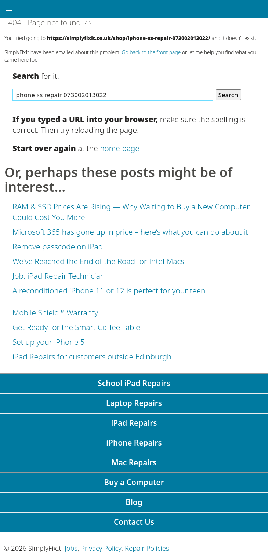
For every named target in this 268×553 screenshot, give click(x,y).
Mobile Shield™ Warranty (55, 312)
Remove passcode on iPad (57, 246)
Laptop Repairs (134, 403)
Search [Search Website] (228, 95)
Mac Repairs (133, 462)
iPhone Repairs (134, 442)
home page (120, 148)
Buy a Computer (134, 482)
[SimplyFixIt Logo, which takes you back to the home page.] (144, 9)
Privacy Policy (101, 548)
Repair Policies (147, 548)
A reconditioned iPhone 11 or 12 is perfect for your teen (108, 290)
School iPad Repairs (134, 383)
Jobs (71, 548)
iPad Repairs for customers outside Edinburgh (91, 356)
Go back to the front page (151, 52)
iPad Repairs (134, 423)
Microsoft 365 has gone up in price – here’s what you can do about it (130, 232)
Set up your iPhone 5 (48, 342)
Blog (134, 502)
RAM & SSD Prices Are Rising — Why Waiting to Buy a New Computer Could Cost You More (131, 211)
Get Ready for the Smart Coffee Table (76, 327)
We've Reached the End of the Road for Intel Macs (98, 261)
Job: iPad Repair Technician (58, 276)
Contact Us (134, 522)
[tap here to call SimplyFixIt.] (259, 9)
